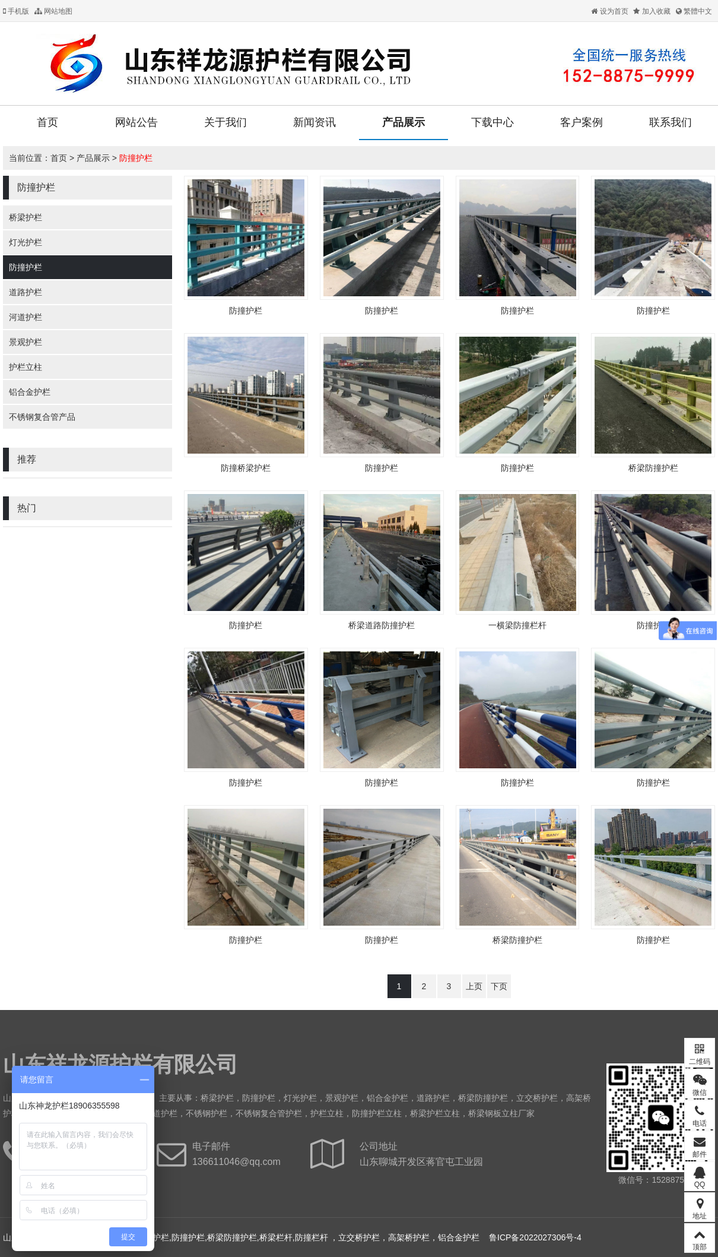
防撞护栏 (136, 158)
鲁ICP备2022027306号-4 (535, 1237)
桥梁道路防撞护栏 (381, 625)
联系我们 (670, 122)
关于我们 (225, 122)
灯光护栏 (25, 242)
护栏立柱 (25, 367)
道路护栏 (25, 292)
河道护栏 (25, 317)
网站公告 (136, 122)
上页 (474, 986)
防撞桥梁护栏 (246, 468)
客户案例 (581, 122)
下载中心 (492, 122)
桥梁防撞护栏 (653, 468)
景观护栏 (25, 342)
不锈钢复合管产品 (42, 417)
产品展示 (403, 122)
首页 (47, 122)
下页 (499, 986)
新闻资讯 (314, 122)
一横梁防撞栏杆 (517, 625)
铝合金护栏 (29, 392)
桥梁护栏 (25, 217)
